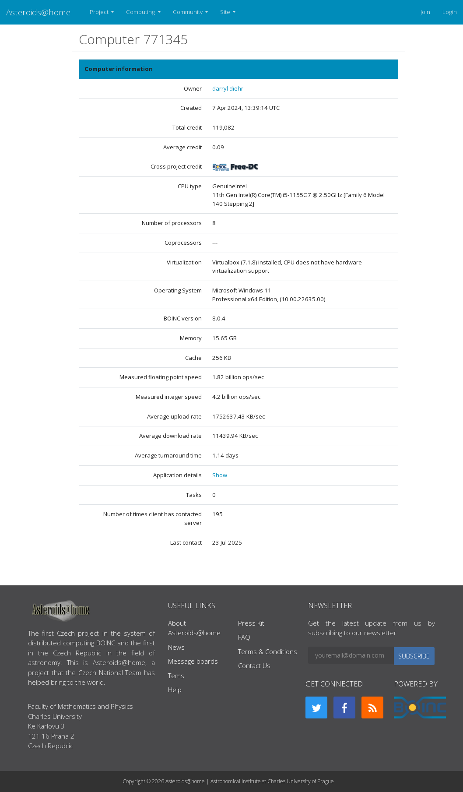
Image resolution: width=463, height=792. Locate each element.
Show (219, 475)
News (176, 647)
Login (449, 12)
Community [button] (188, 12)
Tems (176, 675)
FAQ (244, 637)
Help (175, 689)
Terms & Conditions (267, 651)
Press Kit (251, 623)
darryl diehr (227, 88)
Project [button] (100, 12)
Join (425, 12)
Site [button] (226, 12)
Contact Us (254, 665)
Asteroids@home (38, 12)
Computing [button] (141, 12)
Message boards (193, 661)
